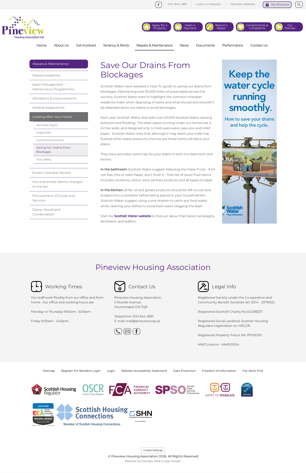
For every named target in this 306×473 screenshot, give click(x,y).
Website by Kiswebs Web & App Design (153, 461)
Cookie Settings (153, 450)
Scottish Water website (132, 216)
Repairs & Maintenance (51, 64)
